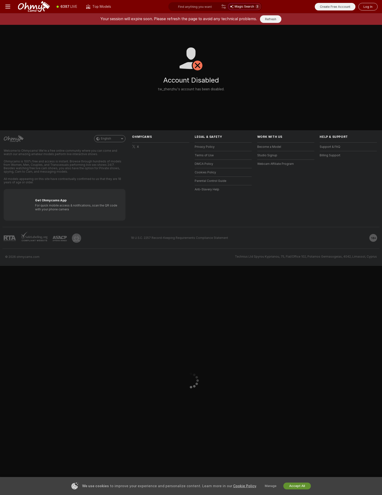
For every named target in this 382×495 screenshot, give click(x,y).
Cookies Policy (205, 172)
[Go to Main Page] (34, 6)
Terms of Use (204, 155)
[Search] (223, 6)
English (109, 138)
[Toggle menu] (8, 6)
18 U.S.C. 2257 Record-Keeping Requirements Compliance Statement (179, 238)
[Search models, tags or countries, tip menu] (198, 6)
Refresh (270, 19)
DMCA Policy (204, 164)
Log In (367, 7)
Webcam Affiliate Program (275, 164)
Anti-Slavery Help (207, 189)
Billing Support (330, 155)
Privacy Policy (205, 147)
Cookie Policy (244, 486)
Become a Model (269, 147)
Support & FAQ (330, 147)
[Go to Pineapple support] (76, 238)
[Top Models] (98, 6)
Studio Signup (267, 155)
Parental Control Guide (210, 181)
